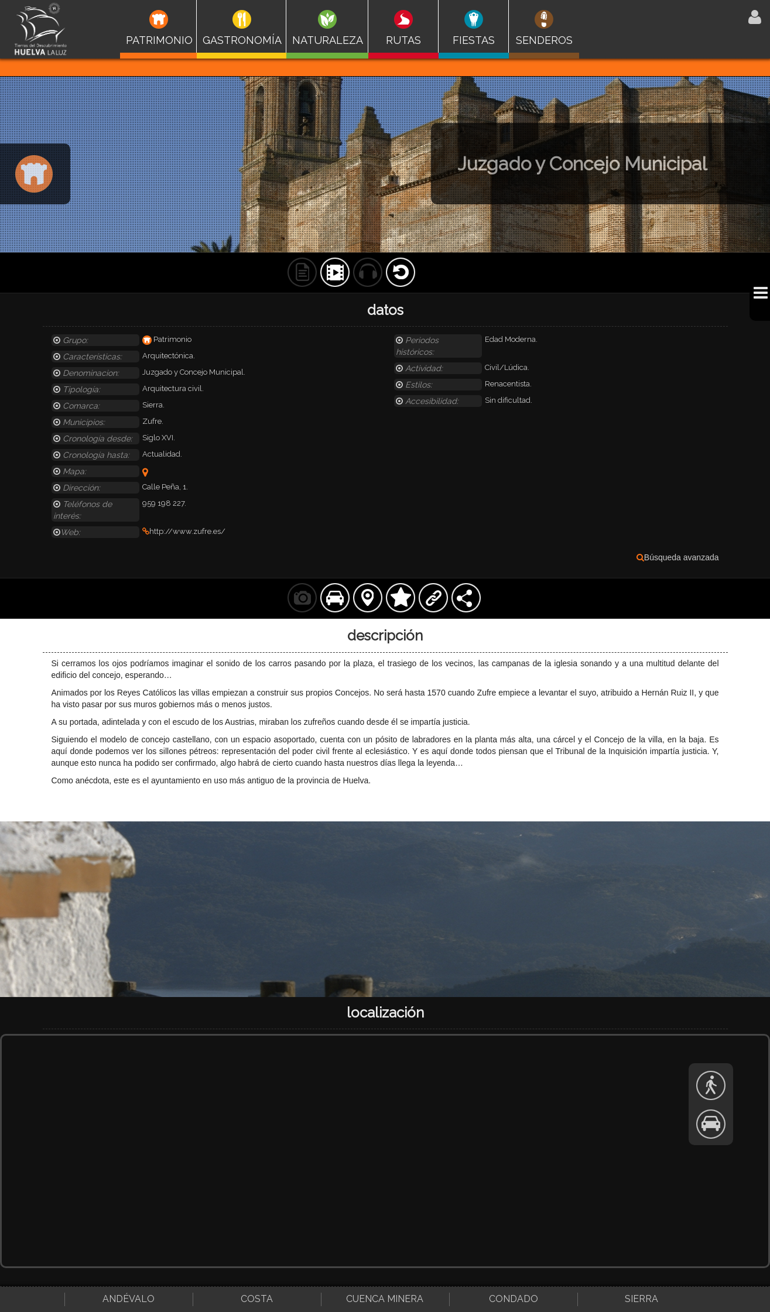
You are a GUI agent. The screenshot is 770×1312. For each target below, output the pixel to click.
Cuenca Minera (384, 1298)
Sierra (641, 1298)
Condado (513, 1298)
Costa (257, 1298)
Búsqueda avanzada (677, 557)
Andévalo (128, 1298)
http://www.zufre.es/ (183, 531)
